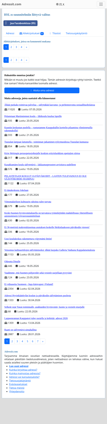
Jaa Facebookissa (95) (20, 23)
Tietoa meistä (16, 387)
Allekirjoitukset (31, 33)
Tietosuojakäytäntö (76, 33)
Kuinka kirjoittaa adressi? (23, 369)
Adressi (10, 33)
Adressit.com (11, 4)
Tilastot (55, 33)
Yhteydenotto (16, 391)
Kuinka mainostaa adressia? (24, 373)
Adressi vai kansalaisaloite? (24, 377)
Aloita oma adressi (42, 90)
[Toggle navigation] (101, 4)
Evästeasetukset (18, 384)
